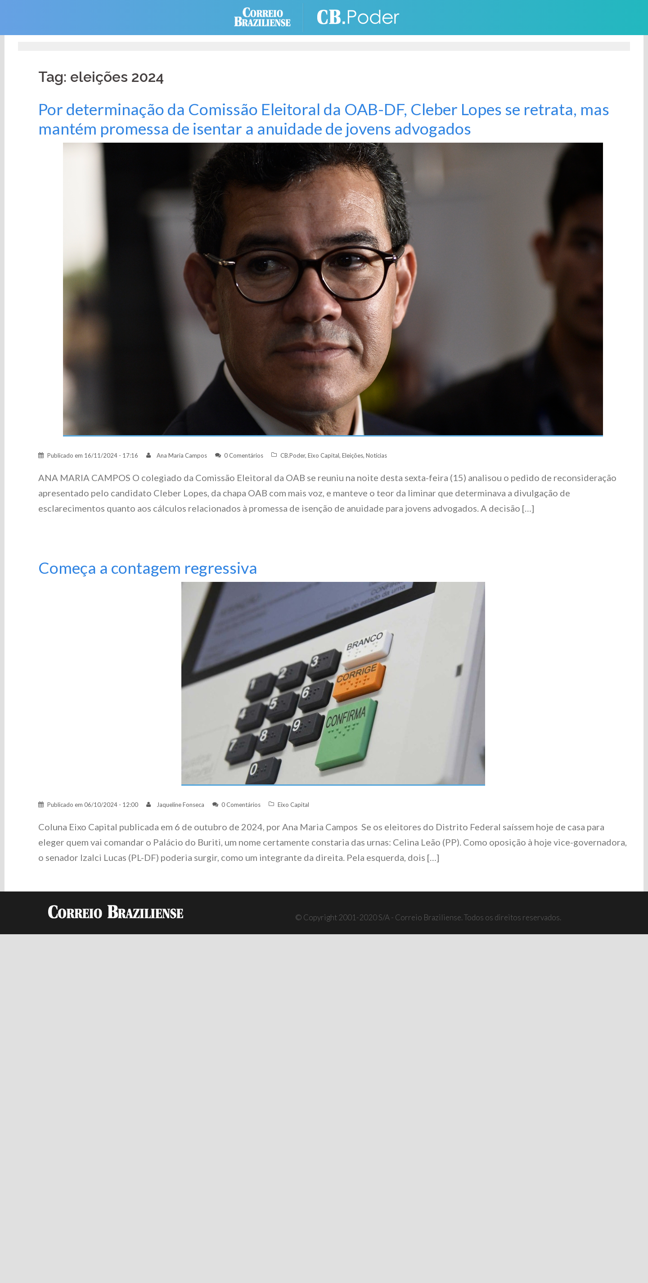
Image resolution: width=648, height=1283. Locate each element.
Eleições (352, 455)
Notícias (376, 455)
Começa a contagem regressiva (147, 567)
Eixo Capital (323, 455)
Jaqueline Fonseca (180, 804)
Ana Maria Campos (182, 455)
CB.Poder (292, 455)
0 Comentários (243, 455)
